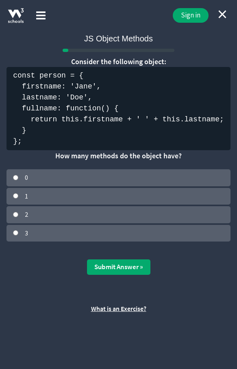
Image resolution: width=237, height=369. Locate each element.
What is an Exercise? (118, 308)
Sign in (190, 15)
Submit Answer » (118, 266)
